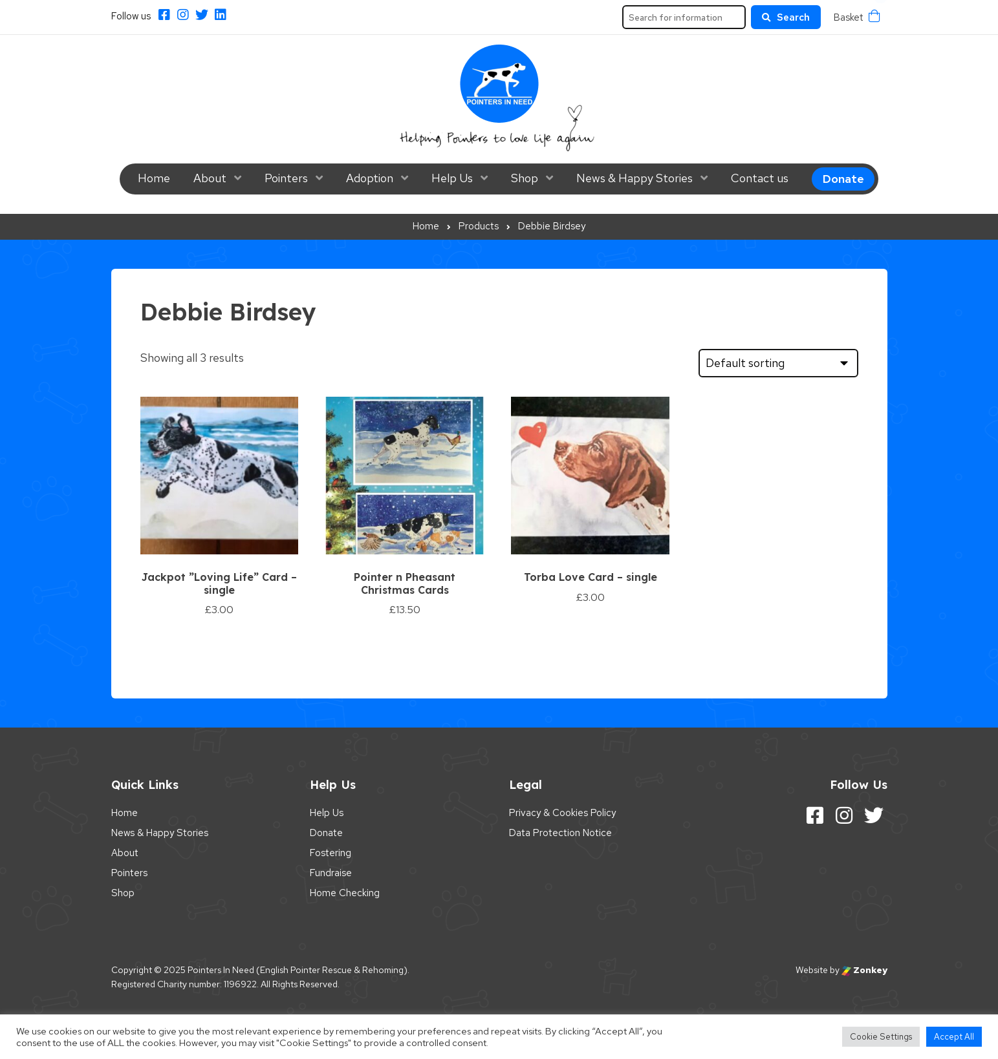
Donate (843, 178)
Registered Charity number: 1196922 (184, 984)
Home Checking (345, 892)
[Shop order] (778, 363)
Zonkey (864, 970)
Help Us (452, 178)
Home (154, 178)
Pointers (286, 178)
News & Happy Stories (634, 178)
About (209, 178)
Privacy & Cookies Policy (562, 812)
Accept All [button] (954, 1036)
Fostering (330, 852)
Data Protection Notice (560, 832)
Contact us (759, 178)
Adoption (369, 178)
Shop (524, 178)
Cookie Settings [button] (881, 1036)
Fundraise (331, 872)
